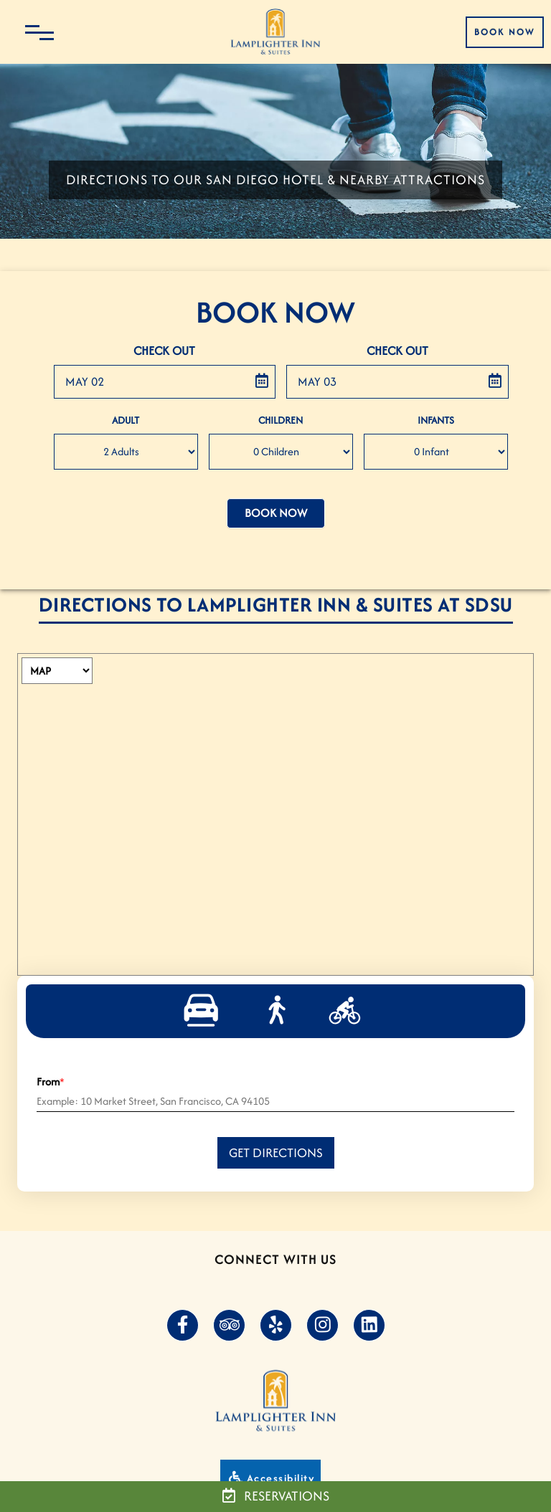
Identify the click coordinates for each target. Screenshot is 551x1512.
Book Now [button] (276, 513)
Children (280, 420)
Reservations (275, 1496)
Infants (436, 420)
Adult (125, 420)
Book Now (504, 32)
